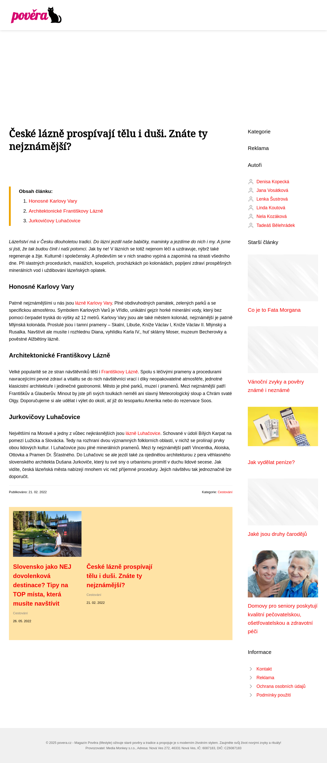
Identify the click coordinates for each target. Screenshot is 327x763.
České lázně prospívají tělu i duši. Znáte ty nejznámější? (119, 575)
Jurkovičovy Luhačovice (54, 220)
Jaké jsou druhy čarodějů (277, 534)
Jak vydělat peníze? (271, 462)
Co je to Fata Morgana (274, 310)
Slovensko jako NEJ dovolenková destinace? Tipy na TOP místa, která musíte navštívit (42, 585)
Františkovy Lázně (119, 371)
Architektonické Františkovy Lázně (66, 211)
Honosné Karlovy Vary (53, 201)
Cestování (225, 492)
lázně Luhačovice (143, 433)
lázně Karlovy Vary (93, 303)
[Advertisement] (163, 68)
